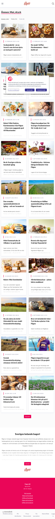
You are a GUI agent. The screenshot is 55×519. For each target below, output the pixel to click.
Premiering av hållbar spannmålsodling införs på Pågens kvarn (41, 203)
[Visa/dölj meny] (2, 3)
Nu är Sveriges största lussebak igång (12, 163)
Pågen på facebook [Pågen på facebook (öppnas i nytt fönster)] (27, 495)
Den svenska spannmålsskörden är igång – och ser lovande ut (13, 203)
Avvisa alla (30, 90)
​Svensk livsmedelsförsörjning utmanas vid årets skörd (12, 360)
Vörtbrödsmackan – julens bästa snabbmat (41, 281)
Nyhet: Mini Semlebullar (12, 280)
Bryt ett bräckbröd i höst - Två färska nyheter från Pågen (41, 321)
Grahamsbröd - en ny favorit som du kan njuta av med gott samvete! (13, 47)
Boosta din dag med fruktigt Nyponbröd (38, 241)
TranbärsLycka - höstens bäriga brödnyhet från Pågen (40, 164)
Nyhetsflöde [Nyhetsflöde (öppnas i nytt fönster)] (45, 514)
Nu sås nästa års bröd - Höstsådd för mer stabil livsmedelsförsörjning (12, 321)
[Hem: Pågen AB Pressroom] (27, 3)
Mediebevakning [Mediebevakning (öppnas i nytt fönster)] (7, 514)
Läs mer (27, 464)
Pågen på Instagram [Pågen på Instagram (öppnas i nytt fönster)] (27, 500)
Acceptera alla (41, 90)
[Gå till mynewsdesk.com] (7, 512)
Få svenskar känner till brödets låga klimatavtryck (12, 399)
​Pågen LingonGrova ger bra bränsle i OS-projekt (40, 359)
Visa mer (27, 416)
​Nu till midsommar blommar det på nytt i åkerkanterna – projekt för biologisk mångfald (40, 400)
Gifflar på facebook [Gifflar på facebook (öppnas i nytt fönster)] (27, 498)
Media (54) (14, 19)
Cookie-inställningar (13, 90)
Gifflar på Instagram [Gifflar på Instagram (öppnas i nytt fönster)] (27, 502)
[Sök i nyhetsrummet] (53, 3)
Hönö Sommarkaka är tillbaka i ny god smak (11, 241)
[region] (27, 84)
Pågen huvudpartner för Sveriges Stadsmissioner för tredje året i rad (40, 125)
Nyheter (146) (5, 19)
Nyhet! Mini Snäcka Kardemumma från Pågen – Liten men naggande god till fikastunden (13, 127)
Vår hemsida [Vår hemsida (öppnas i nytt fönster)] (27, 493)
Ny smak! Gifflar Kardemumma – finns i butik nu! (39, 47)
